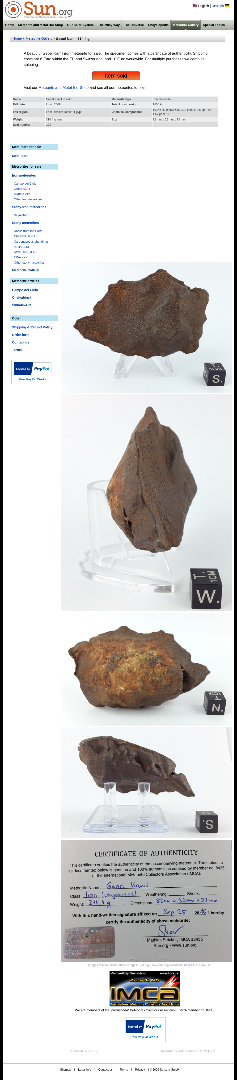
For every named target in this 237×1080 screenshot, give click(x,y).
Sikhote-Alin (22, 194)
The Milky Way (109, 25)
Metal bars (20, 156)
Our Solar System (80, 25)
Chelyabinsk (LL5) (26, 236)
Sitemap (65, 1069)
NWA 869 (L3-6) (25, 252)
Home (9, 25)
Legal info (84, 1069)
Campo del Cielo (25, 183)
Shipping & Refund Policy (32, 327)
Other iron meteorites (28, 199)
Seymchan (21, 215)
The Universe (134, 25)
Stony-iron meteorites (29, 207)
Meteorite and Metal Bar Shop (40, 25)
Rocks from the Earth (28, 231)
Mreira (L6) (21, 246)
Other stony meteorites (29, 262)
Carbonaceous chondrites (31, 241)
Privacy (140, 1069)
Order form (20, 335)
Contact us (20, 342)
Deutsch (218, 6)
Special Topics (214, 25)
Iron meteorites (24, 175)
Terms (17, 350)
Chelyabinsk (21, 297)
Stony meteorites (25, 223)
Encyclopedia (158, 25)
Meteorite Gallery (186, 25)
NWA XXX (21, 257)
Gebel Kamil (22, 188)
